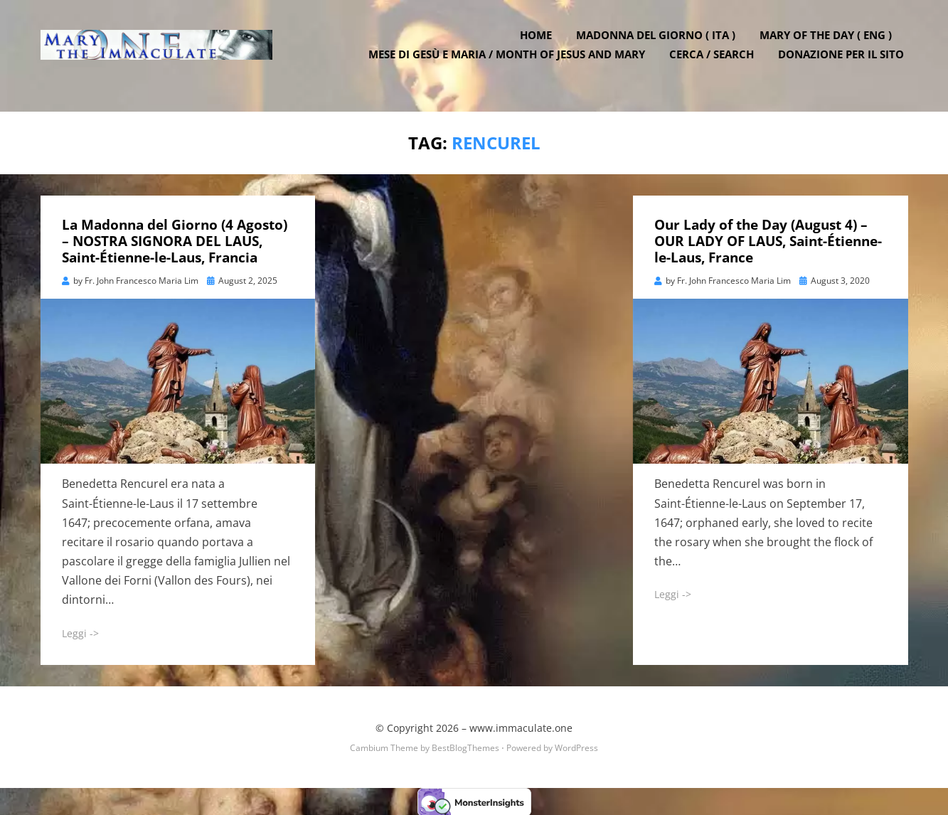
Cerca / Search (715, 64)
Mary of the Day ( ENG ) (830, 45)
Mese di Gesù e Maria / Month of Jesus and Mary (511, 64)
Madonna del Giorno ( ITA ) (660, 45)
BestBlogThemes (465, 747)
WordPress (576, 747)
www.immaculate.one (520, 726)
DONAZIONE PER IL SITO (845, 64)
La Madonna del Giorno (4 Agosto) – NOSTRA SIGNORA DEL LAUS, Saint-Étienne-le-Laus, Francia (174, 240)
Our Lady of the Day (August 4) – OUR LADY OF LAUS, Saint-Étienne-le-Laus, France (768, 240)
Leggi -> (80, 632)
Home (540, 45)
